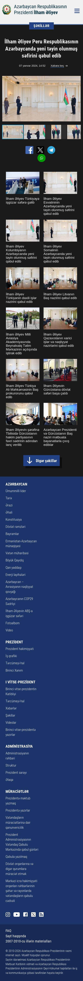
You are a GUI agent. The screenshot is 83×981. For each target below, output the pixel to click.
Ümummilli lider (16, 491)
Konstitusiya (14, 520)
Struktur (11, 765)
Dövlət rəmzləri (15, 527)
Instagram (8, 914)
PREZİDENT (14, 642)
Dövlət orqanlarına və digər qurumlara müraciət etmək (19, 869)
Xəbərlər (11, 708)
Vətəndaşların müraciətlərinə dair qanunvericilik (18, 823)
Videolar (11, 723)
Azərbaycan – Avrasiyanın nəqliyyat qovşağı (19, 587)
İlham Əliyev (46, 12)
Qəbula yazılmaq (16, 857)
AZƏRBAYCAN (16, 484)
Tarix (9, 498)
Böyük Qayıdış (15, 560)
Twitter (33, 914)
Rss (41, 914)
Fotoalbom (13, 623)
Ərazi (9, 505)
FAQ (8, 931)
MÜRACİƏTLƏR (17, 791)
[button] (77, 98)
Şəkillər (10, 715)
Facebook (25, 914)
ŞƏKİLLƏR (41, 26)
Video (9, 630)
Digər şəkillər (46, 460)
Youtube (16, 914)
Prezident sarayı (16, 773)
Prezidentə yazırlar (18, 810)
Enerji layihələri (15, 575)
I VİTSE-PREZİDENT (20, 682)
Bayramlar (12, 534)
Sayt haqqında (16, 936)
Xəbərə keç (57, 65)
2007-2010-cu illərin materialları (28, 941)
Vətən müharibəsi (17, 553)
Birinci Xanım (14, 670)
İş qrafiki (11, 656)
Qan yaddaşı (14, 568)
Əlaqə (9, 780)
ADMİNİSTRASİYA (19, 746)
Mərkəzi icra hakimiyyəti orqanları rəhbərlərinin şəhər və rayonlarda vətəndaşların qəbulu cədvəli (21, 891)
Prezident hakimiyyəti (20, 649)
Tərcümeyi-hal (15, 663)
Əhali (9, 512)
